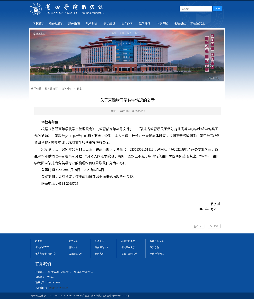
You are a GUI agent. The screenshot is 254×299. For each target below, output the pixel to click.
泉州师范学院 (157, 253)
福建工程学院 (128, 241)
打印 (199, 226)
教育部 (38, 241)
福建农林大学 (157, 241)
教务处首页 (56, 23)
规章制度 (92, 23)
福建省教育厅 (42, 247)
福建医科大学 (128, 247)
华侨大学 (99, 241)
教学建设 (109, 23)
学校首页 (39, 23)
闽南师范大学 (102, 247)
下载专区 (162, 23)
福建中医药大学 (129, 253)
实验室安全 (197, 23)
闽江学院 (154, 247)
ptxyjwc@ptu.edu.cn (58, 288)
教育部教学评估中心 (45, 253)
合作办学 (127, 23)
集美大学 (99, 253)
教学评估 (144, 23)
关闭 (216, 226)
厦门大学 (73, 241)
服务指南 (74, 23)
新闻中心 (67, 88)
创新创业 (180, 23)
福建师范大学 (75, 253)
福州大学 (73, 247)
